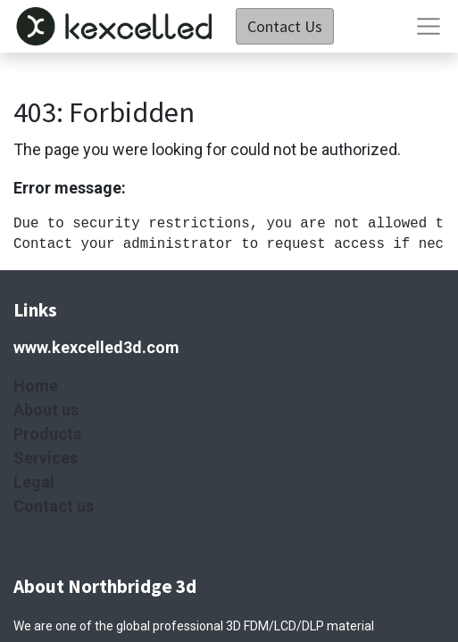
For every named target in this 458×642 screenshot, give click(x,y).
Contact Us (284, 26)
